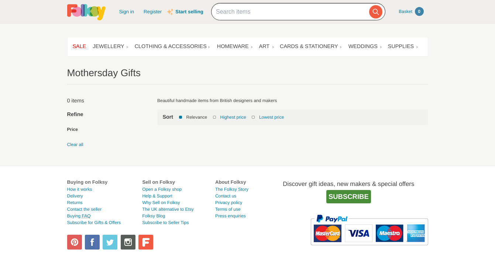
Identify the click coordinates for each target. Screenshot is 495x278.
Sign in (126, 11)
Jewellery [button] (108, 47)
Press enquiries (230, 215)
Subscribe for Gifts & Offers (94, 222)
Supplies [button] (401, 47)
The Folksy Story (231, 189)
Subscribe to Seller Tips (165, 222)
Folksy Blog (153, 215)
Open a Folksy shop (162, 189)
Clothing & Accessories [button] (171, 47)
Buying (79, 215)
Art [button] (264, 47)
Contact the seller (84, 209)
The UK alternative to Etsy (167, 209)
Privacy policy (228, 202)
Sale (79, 47)
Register (153, 11)
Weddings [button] (363, 47)
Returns (75, 202)
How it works (79, 189)
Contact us (225, 196)
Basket (411, 11)
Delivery (75, 196)
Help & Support (157, 196)
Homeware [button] (233, 47)
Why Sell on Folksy (161, 202)
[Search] (375, 11)
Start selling (189, 11)
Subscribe (349, 196)
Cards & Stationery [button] (309, 47)
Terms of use (228, 209)
